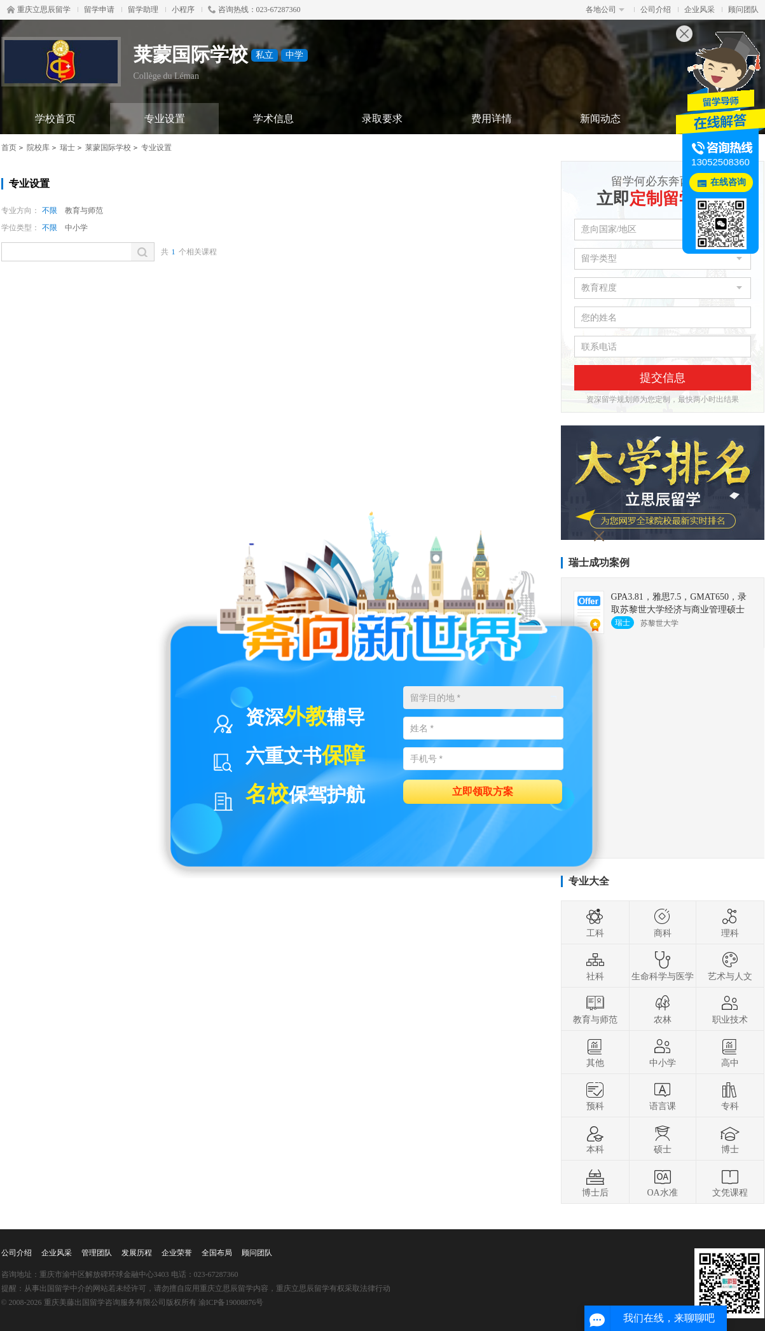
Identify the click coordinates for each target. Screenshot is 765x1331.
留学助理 (143, 9)
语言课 (662, 1095)
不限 (49, 210)
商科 (662, 922)
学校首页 (55, 118)
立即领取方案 (482, 791)
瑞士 (67, 147)
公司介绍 (655, 9)
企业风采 (699, 9)
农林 (662, 1009)
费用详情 (491, 118)
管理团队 (96, 1252)
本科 (595, 1139)
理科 (730, 922)
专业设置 (164, 118)
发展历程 (136, 1252)
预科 (595, 1095)
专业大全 (589, 881)
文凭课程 (730, 1182)
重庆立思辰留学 (39, 9)
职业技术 (730, 1009)
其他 (595, 1052)
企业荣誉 (177, 1252)
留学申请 (99, 9)
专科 (730, 1095)
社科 (595, 966)
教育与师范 (84, 210)
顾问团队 (743, 9)
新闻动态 (600, 118)
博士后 (595, 1182)
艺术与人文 (730, 966)
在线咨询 (728, 182)
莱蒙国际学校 (108, 147)
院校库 (38, 147)
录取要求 (382, 118)
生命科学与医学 (662, 966)
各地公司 (605, 9)
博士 (730, 1139)
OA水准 (662, 1182)
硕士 (662, 1139)
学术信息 (273, 118)
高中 (730, 1052)
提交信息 (663, 377)
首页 (9, 147)
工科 (595, 922)
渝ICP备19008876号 (231, 1302)
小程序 (183, 9)
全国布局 (217, 1252)
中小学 (76, 227)
